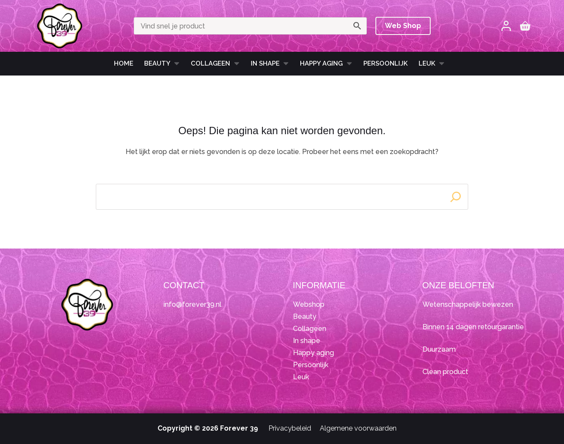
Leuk (432, 63)
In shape (270, 63)
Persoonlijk (385, 63)
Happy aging (313, 353)
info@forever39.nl (192, 304)
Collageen (215, 63)
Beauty (162, 63)
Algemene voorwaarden (358, 428)
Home (123, 63)
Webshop (309, 304)
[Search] (456, 197)
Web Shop (403, 26)
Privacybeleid (289, 428)
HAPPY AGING (326, 63)
